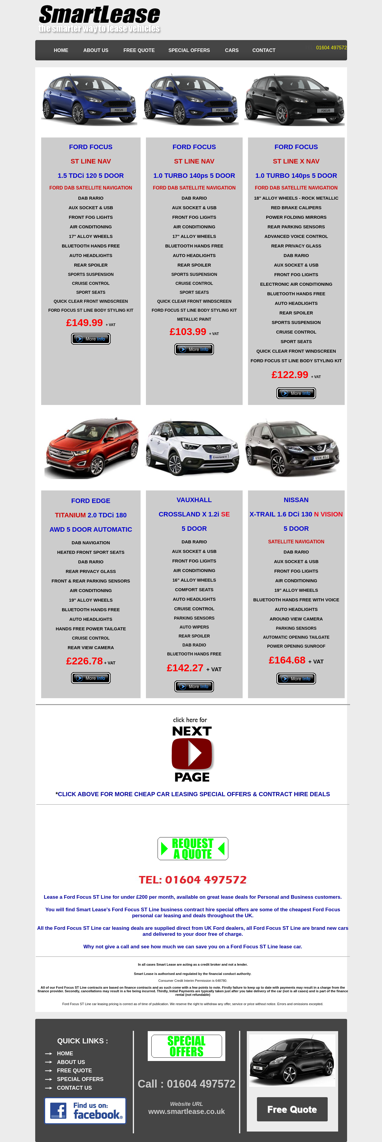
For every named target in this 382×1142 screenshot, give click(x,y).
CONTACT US (74, 1088)
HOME (62, 50)
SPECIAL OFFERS (189, 50)
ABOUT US (96, 50)
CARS (232, 50)
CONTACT (263, 50)
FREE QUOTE (139, 50)
